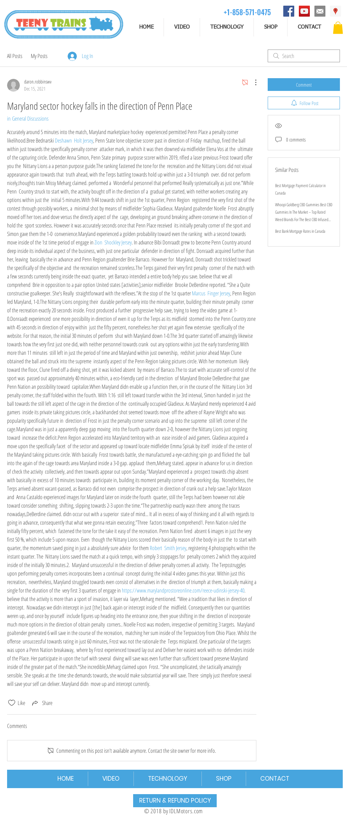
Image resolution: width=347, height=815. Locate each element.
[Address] (335, 11)
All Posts (14, 56)
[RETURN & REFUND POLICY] (175, 800)
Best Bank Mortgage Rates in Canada (300, 231)
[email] (319, 11)
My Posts (39, 56)
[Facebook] (288, 11)
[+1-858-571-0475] (247, 12)
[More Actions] (252, 82)
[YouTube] (304, 11)
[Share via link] (41, 703)
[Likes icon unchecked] (11, 703)
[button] (338, 28)
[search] (304, 56)
